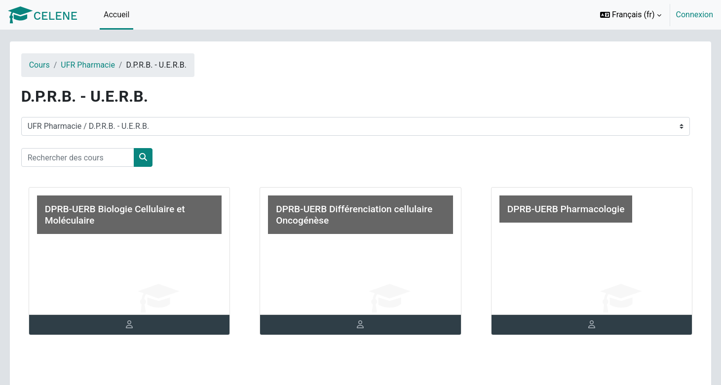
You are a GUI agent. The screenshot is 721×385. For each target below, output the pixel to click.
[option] (653, 15)
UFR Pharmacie (102, 65)
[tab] (139, 325)
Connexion (694, 14)
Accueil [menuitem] (116, 14)
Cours (53, 65)
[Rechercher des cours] (91, 157)
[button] (631, 15)
